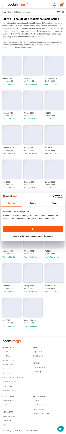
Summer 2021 (8, 286)
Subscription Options (23, 47)
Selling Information (8, 416)
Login (4, 425)
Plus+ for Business (8, 369)
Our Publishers (7, 364)
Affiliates (5, 405)
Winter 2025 (7, 78)
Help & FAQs (37, 352)
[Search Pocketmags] (5, 12)
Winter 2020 (50, 286)
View (4, 84)
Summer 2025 (51, 78)
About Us (36, 400)
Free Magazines (8, 360)
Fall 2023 (6, 182)
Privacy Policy (7, 373)
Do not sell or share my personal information (33, 236)
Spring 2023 (50, 182)
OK (33, 229)
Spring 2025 (7, 113)
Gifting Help (37, 372)
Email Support (38, 356)
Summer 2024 (8, 147)
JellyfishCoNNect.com (41, 413)
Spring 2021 (29, 286)
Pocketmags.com (39, 405)
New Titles (6, 356)
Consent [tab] (11, 203)
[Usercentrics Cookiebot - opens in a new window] (52, 196)
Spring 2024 (29, 147)
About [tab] (54, 203)
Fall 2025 (27, 78)
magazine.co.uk (38, 409)
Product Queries (8, 400)
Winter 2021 (29, 251)
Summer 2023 (30, 182)
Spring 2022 (7, 251)
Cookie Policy (7, 386)
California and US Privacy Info (12, 377)
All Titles (5, 352)
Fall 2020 (6, 320)
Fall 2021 (48, 251)
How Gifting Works (39, 367)
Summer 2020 (30, 320)
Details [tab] (33, 203)
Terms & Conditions (9, 382)
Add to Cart (12, 84)
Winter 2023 (50, 147)
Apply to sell (6, 420)
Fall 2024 (49, 113)
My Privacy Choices (9, 390)
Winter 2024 (29, 113)
